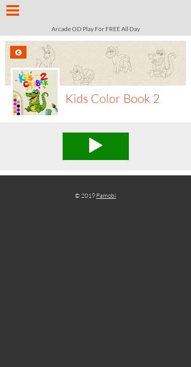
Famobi (106, 195)
